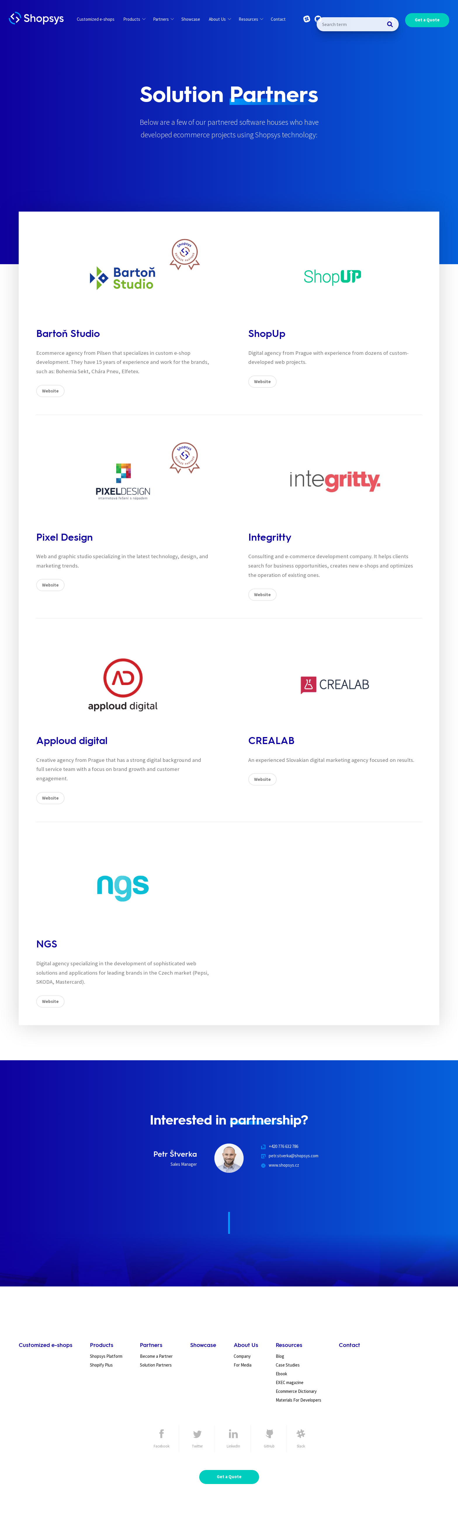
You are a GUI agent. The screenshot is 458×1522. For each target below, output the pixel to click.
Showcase (190, 19)
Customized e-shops (95, 19)
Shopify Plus (101, 1365)
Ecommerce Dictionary (296, 1391)
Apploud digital (71, 740)
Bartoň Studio (68, 333)
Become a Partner (156, 1356)
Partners (163, 19)
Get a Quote (427, 20)
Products (134, 19)
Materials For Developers (298, 1400)
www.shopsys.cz (284, 1165)
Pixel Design (64, 536)
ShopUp (266, 333)
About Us (220, 19)
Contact (278, 19)
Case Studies (288, 1365)
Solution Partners (156, 1365)
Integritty (270, 536)
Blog (280, 1356)
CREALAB (271, 740)
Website (50, 391)
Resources (251, 19)
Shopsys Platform (106, 1356)
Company (242, 1356)
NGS (46, 943)
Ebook (281, 1373)
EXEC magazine (289, 1382)
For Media (242, 1365)
